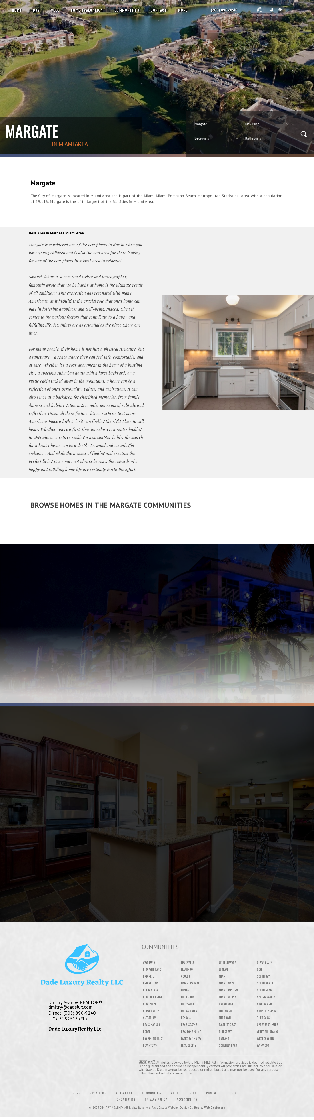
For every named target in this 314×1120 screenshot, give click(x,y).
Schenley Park (228, 1045)
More (183, 10)
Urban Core (226, 1004)
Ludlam (223, 969)
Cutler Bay (149, 1018)
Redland (224, 1038)
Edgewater (187, 962)
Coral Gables (151, 1011)
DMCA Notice (126, 1099)
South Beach (265, 983)
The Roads (263, 1018)
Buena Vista (150, 990)
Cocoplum (149, 1004)
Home (17, 10)
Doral (146, 1031)
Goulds (185, 976)
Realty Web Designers (209, 1108)
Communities (127, 10)
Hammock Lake (190, 983)
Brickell (148, 976)
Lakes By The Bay (191, 1038)
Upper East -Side (267, 1024)
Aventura (149, 962)
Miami (222, 976)
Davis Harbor (151, 1024)
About (175, 1093)
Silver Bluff (264, 962)
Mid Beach (225, 1011)
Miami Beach (227, 983)
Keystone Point (191, 1031)
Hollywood (188, 1004)
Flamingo (187, 969)
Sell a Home (124, 1093)
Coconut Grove (152, 997)
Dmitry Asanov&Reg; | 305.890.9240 (224, 10)
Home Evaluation (87, 10)
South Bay (263, 976)
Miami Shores (227, 997)
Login (232, 1093)
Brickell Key (150, 983)
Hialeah (186, 990)
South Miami (265, 990)
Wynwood (263, 1045)
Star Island (264, 1004)
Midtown (225, 1018)
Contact (159, 10)
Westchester (265, 1038)
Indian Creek (189, 1011)
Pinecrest (225, 1031)
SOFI (259, 969)
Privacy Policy (156, 1099)
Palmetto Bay (227, 1024)
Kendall (186, 1018)
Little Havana (227, 962)
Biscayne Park (152, 969)
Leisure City (188, 1045)
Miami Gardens (228, 990)
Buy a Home (98, 1093)
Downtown (150, 1045)
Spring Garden (266, 997)
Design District (153, 1038)
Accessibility (187, 1099)
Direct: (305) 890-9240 (72, 1013)
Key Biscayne (189, 1024)
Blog (193, 1093)
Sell (55, 10)
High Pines (188, 997)
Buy (36, 10)
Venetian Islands (267, 1031)
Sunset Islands (267, 1011)
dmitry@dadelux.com (70, 1007)
